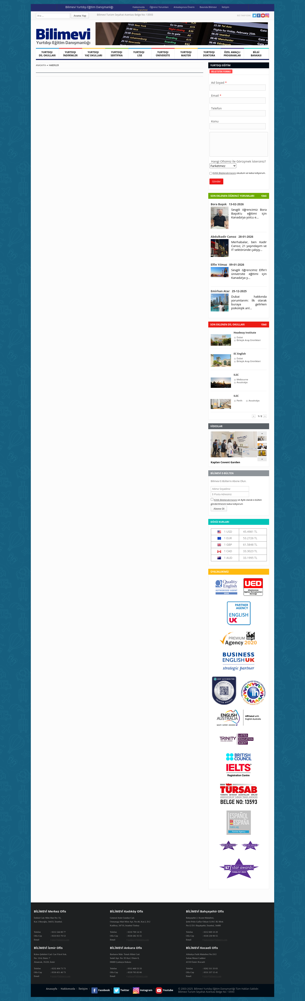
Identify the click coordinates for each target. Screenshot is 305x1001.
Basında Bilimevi (208, 7)
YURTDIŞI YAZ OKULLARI (93, 53)
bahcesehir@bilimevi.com (215, 939)
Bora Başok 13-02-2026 (227, 204)
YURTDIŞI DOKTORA (209, 53)
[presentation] (220, 71)
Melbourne (242, 379)
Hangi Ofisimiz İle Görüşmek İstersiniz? (238, 161)
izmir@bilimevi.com (61, 976)
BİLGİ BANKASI (256, 53)
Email (215, 95)
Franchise (143, 9)
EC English (240, 353)
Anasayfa (41, 65)
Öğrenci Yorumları (159, 7)
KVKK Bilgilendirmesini (224, 172)
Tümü (263, 196)
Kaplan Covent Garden (225, 462)
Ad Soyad (217, 82)
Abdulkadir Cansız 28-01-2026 (232, 236)
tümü (263, 324)
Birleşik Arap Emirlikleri (249, 340)
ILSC (236, 374)
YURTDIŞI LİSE (139, 53)
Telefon (216, 108)
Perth (239, 400)
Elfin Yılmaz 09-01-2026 (227, 264)
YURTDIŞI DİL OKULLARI (47, 53)
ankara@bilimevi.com (138, 976)
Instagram (267, 15)
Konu (215, 121)
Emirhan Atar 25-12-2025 (229, 291)
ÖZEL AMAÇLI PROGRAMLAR (232, 53)
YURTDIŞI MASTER (186, 53)
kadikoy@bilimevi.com (138, 939)
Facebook (259, 15)
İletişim (225, 7)
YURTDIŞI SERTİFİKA (117, 53)
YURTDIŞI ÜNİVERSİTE (163, 53)
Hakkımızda (139, 7)
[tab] (220, 71)
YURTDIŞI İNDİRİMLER (70, 53)
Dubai (240, 337)
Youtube (263, 15)
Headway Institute (245, 332)
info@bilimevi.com (60, 939)
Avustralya (242, 382)
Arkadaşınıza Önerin (184, 7)
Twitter (254, 15)
